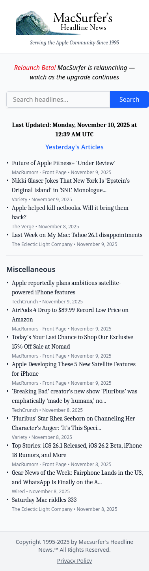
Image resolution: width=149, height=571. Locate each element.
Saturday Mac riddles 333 (44, 499)
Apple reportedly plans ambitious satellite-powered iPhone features (66, 287)
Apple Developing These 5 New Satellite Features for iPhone (74, 369)
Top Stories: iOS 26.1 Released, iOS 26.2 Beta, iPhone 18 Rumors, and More (77, 450)
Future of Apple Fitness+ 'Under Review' (63, 163)
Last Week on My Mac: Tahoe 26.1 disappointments (77, 235)
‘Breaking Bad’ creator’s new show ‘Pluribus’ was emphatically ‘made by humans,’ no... (74, 396)
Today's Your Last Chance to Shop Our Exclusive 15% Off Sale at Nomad (72, 342)
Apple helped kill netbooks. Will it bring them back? (70, 212)
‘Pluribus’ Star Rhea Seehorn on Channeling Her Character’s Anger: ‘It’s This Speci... (73, 423)
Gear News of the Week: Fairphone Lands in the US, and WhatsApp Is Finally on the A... (77, 477)
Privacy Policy (74, 560)
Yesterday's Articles (74, 147)
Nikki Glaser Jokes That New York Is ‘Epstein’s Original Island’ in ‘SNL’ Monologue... (71, 185)
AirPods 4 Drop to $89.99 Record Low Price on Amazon (70, 315)
